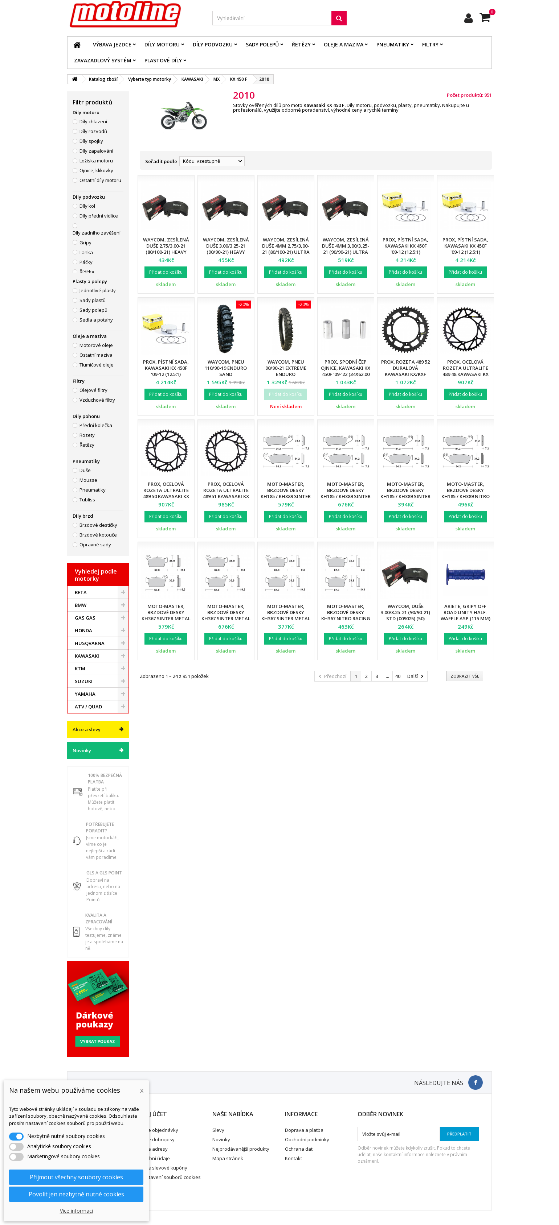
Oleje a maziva (343, 44)
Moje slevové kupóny (163, 1167)
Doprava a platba (304, 1130)
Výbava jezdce (112, 44)
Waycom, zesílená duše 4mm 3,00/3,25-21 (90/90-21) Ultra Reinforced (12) (345, 248)
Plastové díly (163, 60)
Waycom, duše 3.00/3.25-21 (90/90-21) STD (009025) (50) (405, 612)
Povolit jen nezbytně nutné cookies (76, 1194)
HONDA (83, 630)
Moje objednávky (159, 1130)
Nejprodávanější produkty (240, 1149)
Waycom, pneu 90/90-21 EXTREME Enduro (285, 368)
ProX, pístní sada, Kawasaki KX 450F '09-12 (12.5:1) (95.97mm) (405, 248)
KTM (80, 668)
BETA (81, 592)
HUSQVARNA (90, 643)
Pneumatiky (392, 44)
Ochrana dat (299, 1149)
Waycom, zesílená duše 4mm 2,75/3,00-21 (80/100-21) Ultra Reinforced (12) (286, 248)
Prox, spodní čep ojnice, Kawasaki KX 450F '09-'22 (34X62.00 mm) (345, 371)
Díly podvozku (213, 44)
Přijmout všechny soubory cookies (76, 1177)
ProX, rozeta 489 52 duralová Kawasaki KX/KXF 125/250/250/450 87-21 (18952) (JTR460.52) (405, 374)
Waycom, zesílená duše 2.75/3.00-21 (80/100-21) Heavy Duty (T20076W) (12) (165, 248)
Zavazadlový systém (102, 60)
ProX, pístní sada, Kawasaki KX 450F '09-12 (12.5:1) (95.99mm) (166, 371)
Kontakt (293, 1158)
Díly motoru (162, 44)
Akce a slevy (87, 729)
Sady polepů (262, 44)
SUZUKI (84, 681)
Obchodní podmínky (307, 1139)
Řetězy (301, 44)
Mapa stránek (227, 1158)
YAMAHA (85, 694)
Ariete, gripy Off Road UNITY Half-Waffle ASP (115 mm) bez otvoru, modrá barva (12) (465, 618)
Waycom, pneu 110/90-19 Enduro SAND (226, 368)
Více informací (76, 1210)
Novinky (82, 750)
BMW (80, 605)
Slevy (218, 1130)
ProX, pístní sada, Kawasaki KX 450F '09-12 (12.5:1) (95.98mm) (465, 248)
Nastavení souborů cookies (170, 1177)
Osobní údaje (155, 1158)
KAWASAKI (87, 656)
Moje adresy (154, 1149)
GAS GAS (85, 617)
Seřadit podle (161, 161)
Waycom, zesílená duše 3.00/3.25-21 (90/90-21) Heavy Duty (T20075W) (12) (225, 248)
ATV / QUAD (88, 706)
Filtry (430, 44)
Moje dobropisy (157, 1139)
